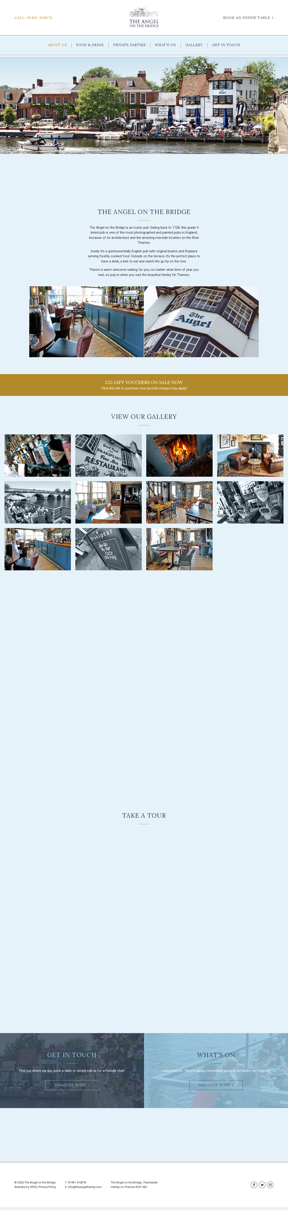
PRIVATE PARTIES (129, 45)
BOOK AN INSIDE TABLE (246, 17)
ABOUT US (57, 45)
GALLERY (194, 45)
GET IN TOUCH (226, 45)
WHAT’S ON (165, 45)
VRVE (33, 1189)
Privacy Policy (47, 1189)
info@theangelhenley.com (85, 1189)
